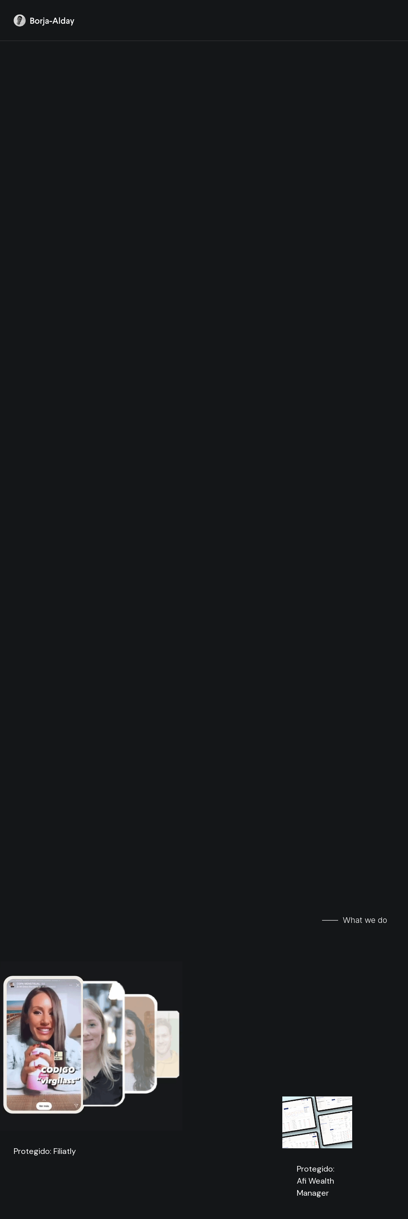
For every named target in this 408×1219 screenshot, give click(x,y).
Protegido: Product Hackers (89, 637)
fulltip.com (44, 932)
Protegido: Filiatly (45, 444)
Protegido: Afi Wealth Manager (316, 337)
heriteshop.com (336, 987)
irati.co (179, 953)
